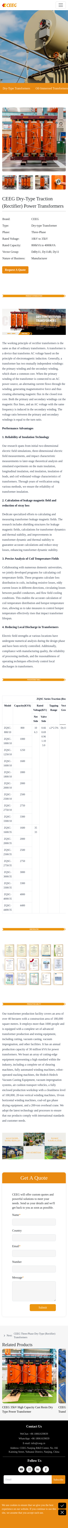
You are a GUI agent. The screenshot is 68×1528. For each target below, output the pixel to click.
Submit (43, 1307)
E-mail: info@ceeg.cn (34, 1443)
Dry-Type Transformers (16, 88)
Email (15, 1246)
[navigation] (34, 1335)
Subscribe (58, 1479)
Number (17, 1261)
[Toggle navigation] (61, 5)
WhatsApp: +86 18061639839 (34, 1438)
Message (17, 1277)
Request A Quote (15, 269)
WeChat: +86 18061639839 (34, 1433)
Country (17, 1230)
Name (15, 1214)
